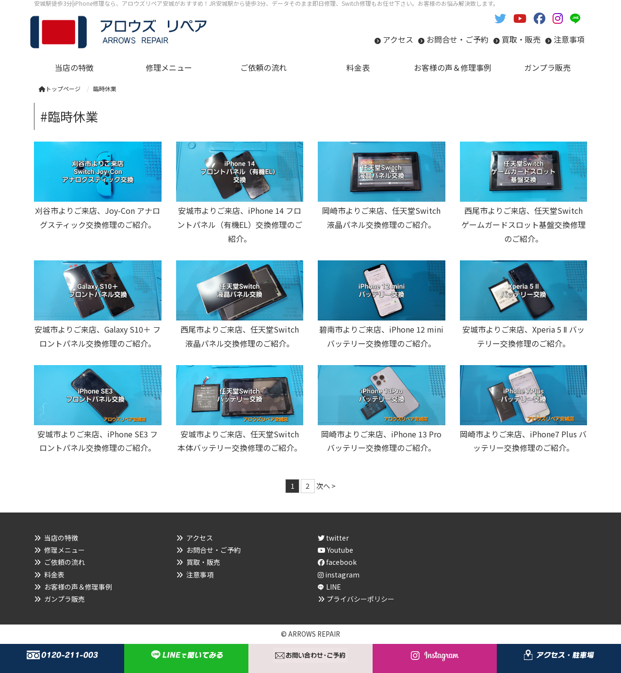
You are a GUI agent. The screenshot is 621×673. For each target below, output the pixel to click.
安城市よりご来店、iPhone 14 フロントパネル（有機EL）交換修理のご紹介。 (239, 224)
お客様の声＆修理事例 (78, 587)
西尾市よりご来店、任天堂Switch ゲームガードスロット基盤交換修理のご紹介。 (523, 224)
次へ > (326, 486)
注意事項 (569, 39)
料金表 (54, 574)
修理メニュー (64, 550)
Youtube (335, 550)
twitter (333, 538)
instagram (339, 574)
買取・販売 (521, 39)
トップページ (60, 88)
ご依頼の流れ (64, 562)
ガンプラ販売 (64, 599)
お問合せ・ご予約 (457, 39)
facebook (337, 562)
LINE (333, 587)
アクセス (398, 39)
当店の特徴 (61, 538)
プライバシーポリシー (360, 599)
